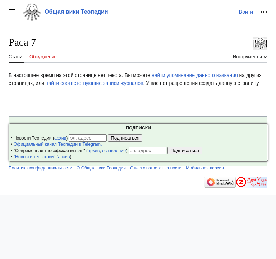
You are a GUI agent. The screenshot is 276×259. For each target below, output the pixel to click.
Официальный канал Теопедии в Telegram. (58, 144)
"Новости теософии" (34, 156)
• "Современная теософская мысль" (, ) (69, 150)
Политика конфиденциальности (40, 168)
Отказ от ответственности (155, 168)
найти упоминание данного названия (195, 75)
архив (60, 138)
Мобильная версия (205, 168)
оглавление (114, 150)
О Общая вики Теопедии (101, 168)
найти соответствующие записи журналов (94, 83)
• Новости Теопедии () (39, 138)
